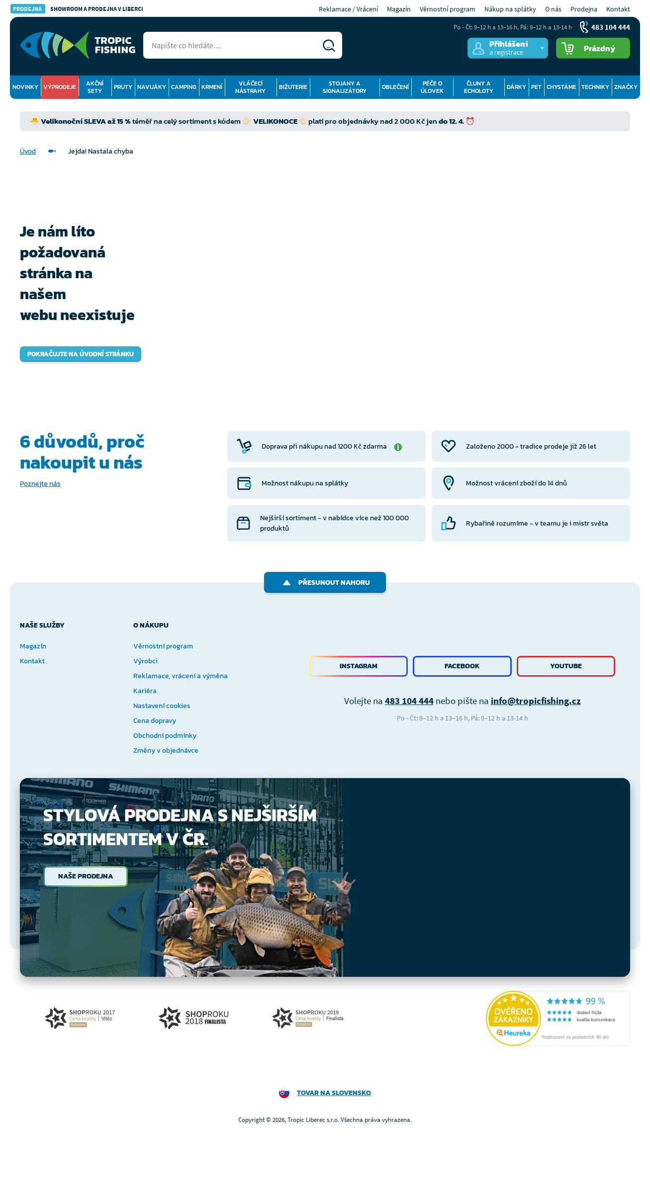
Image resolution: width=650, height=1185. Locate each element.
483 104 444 (409, 701)
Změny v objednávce (165, 750)
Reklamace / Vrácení (348, 8)
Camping (183, 86)
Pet (536, 86)
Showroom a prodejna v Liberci (76, 8)
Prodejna (583, 8)
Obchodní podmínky (164, 735)
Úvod (28, 151)
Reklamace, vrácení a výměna (180, 676)
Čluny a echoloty (478, 87)
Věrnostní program (447, 8)
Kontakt (618, 8)
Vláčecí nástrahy (250, 87)
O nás (553, 8)
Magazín (399, 8)
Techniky (595, 86)
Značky (626, 86)
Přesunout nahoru (325, 582)
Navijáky (151, 86)
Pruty (123, 86)
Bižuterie (293, 86)
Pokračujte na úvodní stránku (80, 354)
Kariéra (145, 691)
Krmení (211, 86)
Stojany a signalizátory (345, 87)
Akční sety (94, 87)
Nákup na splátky (510, 8)
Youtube (566, 666)
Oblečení (395, 86)
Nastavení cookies (161, 706)
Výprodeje (59, 86)
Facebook (462, 666)
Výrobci (145, 661)
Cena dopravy (154, 720)
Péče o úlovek (432, 87)
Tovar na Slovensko (334, 1093)
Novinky (25, 86)
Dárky (516, 86)
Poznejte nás (40, 483)
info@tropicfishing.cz (536, 701)
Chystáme (561, 86)
